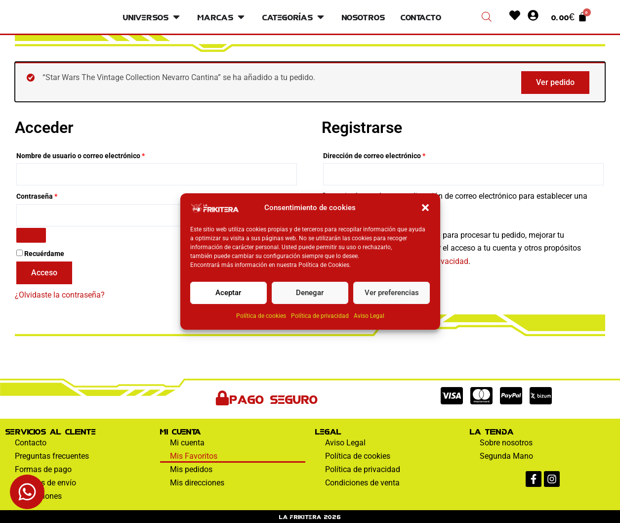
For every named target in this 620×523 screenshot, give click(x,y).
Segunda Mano (506, 456)
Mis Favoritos (193, 456)
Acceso (44, 272)
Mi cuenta (187, 442)
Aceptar (228, 292)
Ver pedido (555, 82)
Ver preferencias (392, 292)
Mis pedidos (191, 469)
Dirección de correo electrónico (391, 154)
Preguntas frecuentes (52, 456)
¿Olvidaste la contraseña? (60, 295)
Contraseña (54, 195)
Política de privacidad (320, 315)
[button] (425, 208)
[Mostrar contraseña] (31, 235)
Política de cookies (261, 315)
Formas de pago (43, 469)
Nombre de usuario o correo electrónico (98, 154)
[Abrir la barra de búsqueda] (487, 17)
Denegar (310, 292)
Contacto (30, 442)
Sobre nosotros (506, 442)
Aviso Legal (369, 315)
